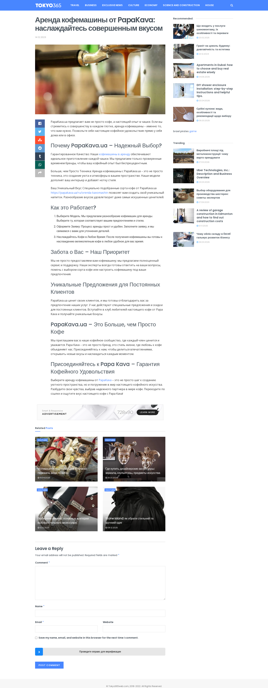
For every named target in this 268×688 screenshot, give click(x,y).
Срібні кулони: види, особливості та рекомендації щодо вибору (214, 112)
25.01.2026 (111, 477)
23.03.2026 (203, 182)
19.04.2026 (44, 477)
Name (40, 606)
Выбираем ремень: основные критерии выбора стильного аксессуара (63, 520)
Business (91, 5)
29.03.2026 (203, 242)
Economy (151, 5)
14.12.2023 (40, 37)
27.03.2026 (203, 162)
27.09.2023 (203, 202)
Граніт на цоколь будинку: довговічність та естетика (213, 47)
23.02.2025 (203, 37)
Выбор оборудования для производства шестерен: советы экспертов (213, 193)
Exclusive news (112, 5)
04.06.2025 (203, 76)
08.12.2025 (111, 527)
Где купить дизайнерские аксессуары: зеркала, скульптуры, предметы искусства (132, 471)
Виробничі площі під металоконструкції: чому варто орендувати (212, 153)
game (193, 131)
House (209, 5)
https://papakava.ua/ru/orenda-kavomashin (79, 193)
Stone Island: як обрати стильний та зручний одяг (129, 520)
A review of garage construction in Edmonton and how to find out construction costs (215, 215)
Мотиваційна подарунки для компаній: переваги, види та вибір (62, 471)
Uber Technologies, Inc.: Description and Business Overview (214, 173)
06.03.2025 (203, 120)
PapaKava (105, 380)
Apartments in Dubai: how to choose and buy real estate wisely (215, 68)
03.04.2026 (203, 100)
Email (39, 622)
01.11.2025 (202, 225)
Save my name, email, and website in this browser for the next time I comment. (88, 637)
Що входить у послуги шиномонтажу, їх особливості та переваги (212, 29)
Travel (74, 5)
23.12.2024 (203, 54)
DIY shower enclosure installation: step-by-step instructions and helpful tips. (215, 90)
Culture (133, 5)
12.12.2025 (43, 527)
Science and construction (181, 5)
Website (108, 622)
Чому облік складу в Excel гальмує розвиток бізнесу (213, 235)
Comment (42, 563)
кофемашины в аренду (114, 154)
